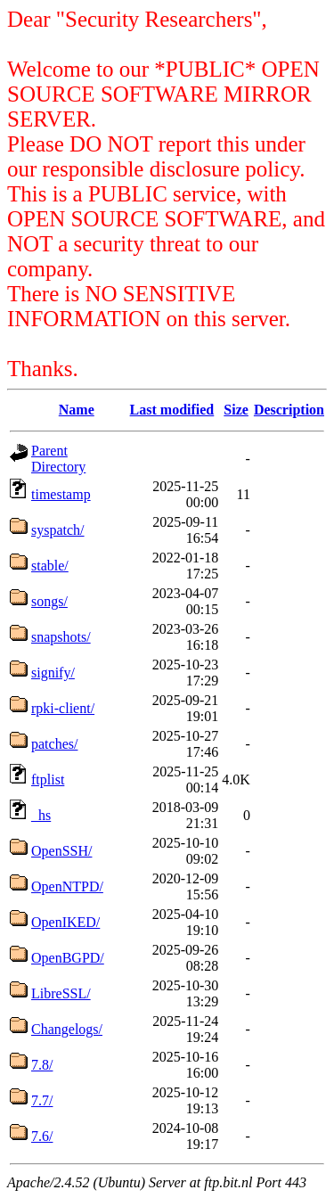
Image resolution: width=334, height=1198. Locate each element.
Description (289, 409)
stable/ (50, 565)
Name (76, 409)
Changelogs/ (66, 1029)
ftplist (47, 779)
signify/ (53, 672)
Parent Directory (58, 458)
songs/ (49, 601)
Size (236, 409)
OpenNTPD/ (67, 886)
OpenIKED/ (65, 922)
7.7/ (42, 1100)
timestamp (61, 494)
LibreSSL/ (61, 993)
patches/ (54, 743)
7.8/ (42, 1064)
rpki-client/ (62, 708)
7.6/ (42, 1136)
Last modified (172, 409)
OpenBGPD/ (67, 957)
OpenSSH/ (61, 850)
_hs (41, 815)
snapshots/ (61, 636)
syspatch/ (58, 529)
